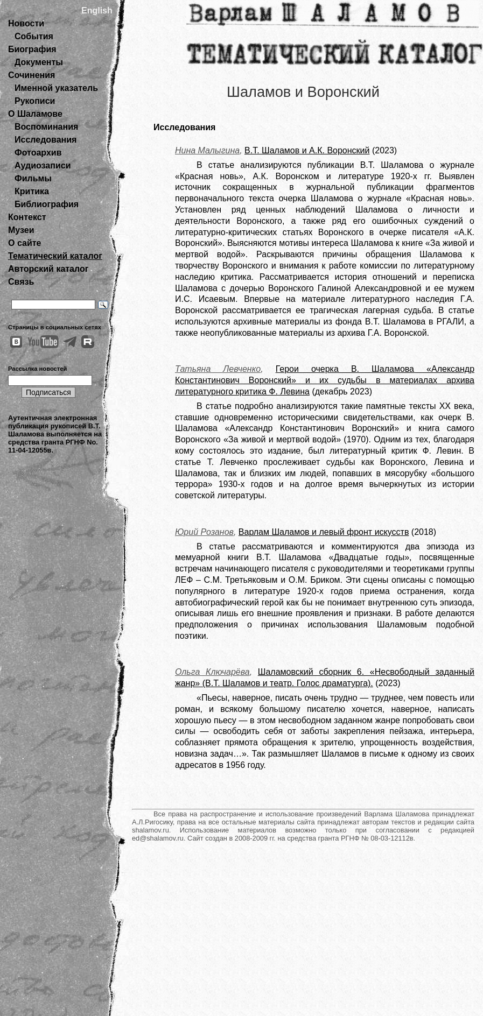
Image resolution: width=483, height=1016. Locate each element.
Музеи (21, 230)
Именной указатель (56, 88)
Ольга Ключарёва (212, 671)
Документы (39, 62)
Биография (32, 49)
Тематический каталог (55, 255)
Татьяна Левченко (218, 368)
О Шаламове (35, 113)
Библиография (47, 204)
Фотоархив (38, 152)
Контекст (27, 217)
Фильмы (33, 178)
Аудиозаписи (43, 165)
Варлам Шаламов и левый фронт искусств (324, 532)
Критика (32, 191)
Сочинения (31, 75)
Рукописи (35, 100)
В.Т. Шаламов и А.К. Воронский (306, 150)
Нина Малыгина (207, 150)
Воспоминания (46, 126)
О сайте (24, 243)
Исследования (45, 139)
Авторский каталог (48, 268)
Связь (21, 281)
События (34, 36)
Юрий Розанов (204, 532)
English (97, 10)
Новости (26, 23)
